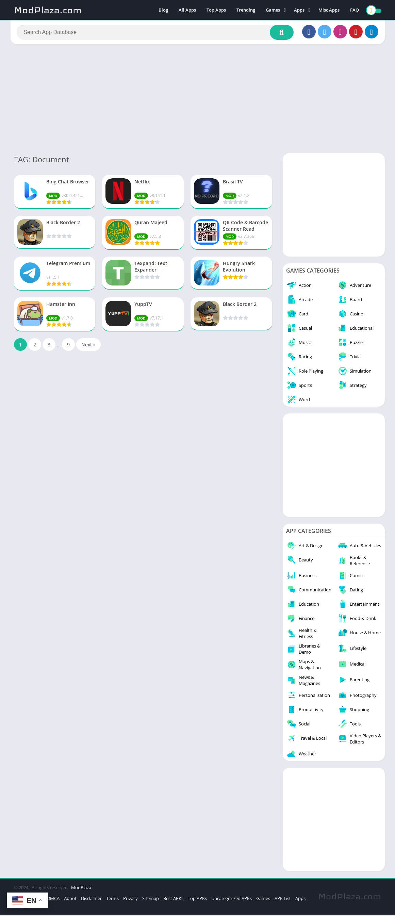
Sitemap (150, 900)
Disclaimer (91, 900)
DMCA (53, 900)
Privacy (130, 900)
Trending (245, 10)
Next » (88, 346)
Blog (163, 10)
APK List (283, 900)
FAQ (354, 10)
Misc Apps (329, 10)
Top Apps (216, 10)
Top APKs (197, 900)
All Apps (187, 10)
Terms (112, 900)
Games (273, 10)
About (70, 900)
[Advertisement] (197, 100)
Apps (299, 10)
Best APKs (173, 900)
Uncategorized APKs (231, 900)
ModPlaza (81, 889)
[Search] (155, 33)
